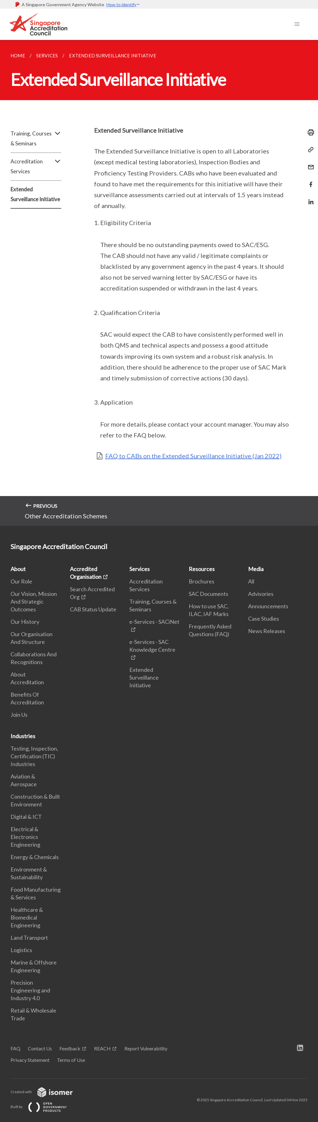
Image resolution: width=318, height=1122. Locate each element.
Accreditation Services (36, 166)
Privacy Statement (30, 1060)
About (18, 568)
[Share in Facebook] (309, 181)
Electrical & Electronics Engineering (25, 837)
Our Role (21, 581)
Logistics (21, 950)
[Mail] (309, 163)
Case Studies (263, 618)
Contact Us (40, 1048)
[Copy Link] (309, 149)
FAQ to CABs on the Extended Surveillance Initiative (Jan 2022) (193, 455)
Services (139, 568)
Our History (25, 621)
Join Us (19, 714)
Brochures (201, 581)
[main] (159, 283)
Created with (47, 1091)
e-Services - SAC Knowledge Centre (152, 645)
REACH (102, 1048)
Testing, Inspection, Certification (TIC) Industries (34, 756)
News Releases (266, 631)
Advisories (260, 593)
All (251, 581)
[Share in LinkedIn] (309, 198)
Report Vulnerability (145, 1048)
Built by (44, 1106)
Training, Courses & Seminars (36, 139)
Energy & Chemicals (35, 857)
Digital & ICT (26, 816)
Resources (202, 568)
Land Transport (29, 937)
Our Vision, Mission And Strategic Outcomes (34, 601)
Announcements (268, 606)
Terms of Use (71, 1060)
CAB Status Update (93, 609)
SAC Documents (208, 593)
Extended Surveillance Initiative (35, 194)
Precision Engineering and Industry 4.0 (30, 990)
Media (256, 568)
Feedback (69, 1048)
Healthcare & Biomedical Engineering (27, 917)
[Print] (309, 132)
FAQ (15, 1048)
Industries (23, 736)
